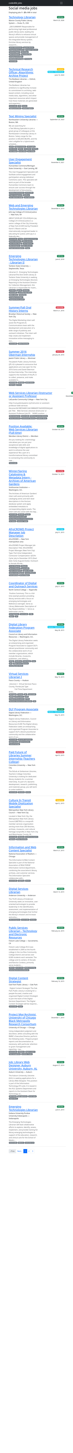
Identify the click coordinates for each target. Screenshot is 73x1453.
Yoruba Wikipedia (14, 566)
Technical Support (14, 52)
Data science (13, 149)
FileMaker (21, 1052)
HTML (31, 614)
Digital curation (30, 1052)
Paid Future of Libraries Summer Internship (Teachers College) (22, 757)
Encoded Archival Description (17, 516)
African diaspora (24, 575)
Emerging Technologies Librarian (23, 1108)
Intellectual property (32, 837)
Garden (28, 514)
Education (21, 792)
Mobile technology (30, 967)
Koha (26, 696)
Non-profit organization (25, 739)
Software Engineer (28, 108)
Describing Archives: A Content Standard (20, 519)
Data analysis (13, 151)
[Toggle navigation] (61, 3)
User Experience (29, 197)
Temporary (59, 800)
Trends (20, 239)
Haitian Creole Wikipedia (16, 573)
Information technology (16, 59)
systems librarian (28, 47)
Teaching (35, 149)
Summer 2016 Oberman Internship (22, 353)
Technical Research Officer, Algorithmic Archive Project (21, 72)
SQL (25, 694)
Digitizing (12, 385)
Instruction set (29, 1143)
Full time (60, 17)
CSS (16, 616)
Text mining (31, 151)
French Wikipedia (30, 573)
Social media (13, 61)
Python (21, 149)
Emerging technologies (15, 56)
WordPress (26, 195)
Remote (24, 106)
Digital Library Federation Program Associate (22, 627)
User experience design (16, 197)
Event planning (13, 575)
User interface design (15, 243)
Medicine (21, 1143)
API (19, 106)
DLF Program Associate (23, 709)
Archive (19, 385)
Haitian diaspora (28, 570)
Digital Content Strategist (18, 979)
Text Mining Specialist (22, 116)
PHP (10, 663)
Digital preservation (15, 108)
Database (33, 920)
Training (20, 694)
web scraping (31, 146)
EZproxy (19, 290)
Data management (14, 1054)
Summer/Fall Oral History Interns (20, 309)
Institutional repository (28, 418)
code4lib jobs (15, 3)
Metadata (26, 290)
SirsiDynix (12, 290)
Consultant (27, 149)
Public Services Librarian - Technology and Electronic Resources (23, 932)
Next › (19, 1151)
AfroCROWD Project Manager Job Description (21, 532)
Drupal (27, 248)
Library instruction (14, 418)
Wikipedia (24, 566)
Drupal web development (16, 248)
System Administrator (15, 47)
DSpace (11, 616)
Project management (15, 195)
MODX (11, 696)
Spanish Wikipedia (14, 568)
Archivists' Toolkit (22, 521)
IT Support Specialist (31, 50)
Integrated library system (16, 50)
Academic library (41, 418)
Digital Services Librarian (18, 890)
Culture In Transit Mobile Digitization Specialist (21, 803)
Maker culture (13, 295)
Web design (24, 52)
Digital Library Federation (21, 663)
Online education (27, 241)
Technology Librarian (22, 17)
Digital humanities (20, 146)
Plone (33, 661)
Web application (22, 1096)
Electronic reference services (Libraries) (20, 701)
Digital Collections (27, 246)
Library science (19, 696)
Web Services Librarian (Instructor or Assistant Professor (30, 394)
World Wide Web (26, 54)
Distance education (14, 241)
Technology (28, 59)
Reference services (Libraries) (39, 416)
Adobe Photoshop (23, 343)
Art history (12, 521)
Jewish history (30, 382)
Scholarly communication (16, 192)
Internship (60, 307)
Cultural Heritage (14, 744)
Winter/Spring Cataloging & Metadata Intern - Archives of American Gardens (22, 477)
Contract (60, 69)
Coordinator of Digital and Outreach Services (23, 584)
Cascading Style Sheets (24, 292)
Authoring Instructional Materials (19, 970)
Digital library (13, 742)
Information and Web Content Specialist (22, 848)
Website (11, 967)
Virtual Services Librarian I (18, 675)
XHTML (11, 661)
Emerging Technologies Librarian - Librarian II (23, 259)
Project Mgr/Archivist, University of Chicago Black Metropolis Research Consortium (23, 1019)
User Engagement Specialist (20, 160)
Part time (60, 529)
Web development (14, 54)
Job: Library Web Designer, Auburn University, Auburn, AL (23, 1065)
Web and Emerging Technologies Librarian (23, 206)
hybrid (11, 146)
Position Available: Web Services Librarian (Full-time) (23, 429)
